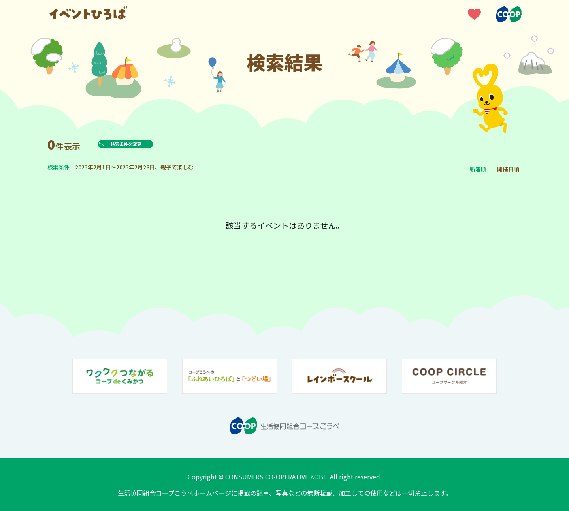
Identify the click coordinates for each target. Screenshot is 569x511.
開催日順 (508, 169)
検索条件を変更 (144, 143)
